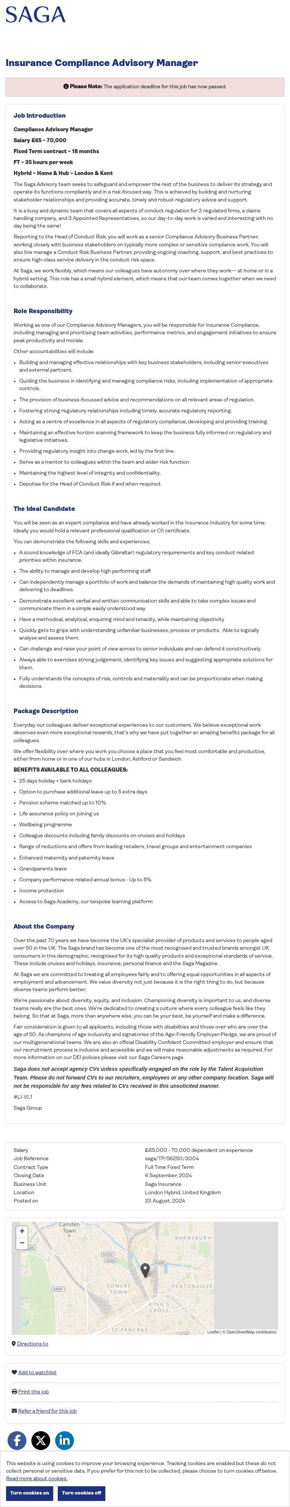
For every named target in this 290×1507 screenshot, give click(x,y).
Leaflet (213, 1332)
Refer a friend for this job (47, 1411)
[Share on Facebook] (17, 1440)
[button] (145, 1270)
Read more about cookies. (37, 1479)
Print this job (33, 1392)
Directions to (32, 1344)
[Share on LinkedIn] (64, 1440)
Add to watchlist (37, 1373)
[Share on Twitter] (40, 1440)
